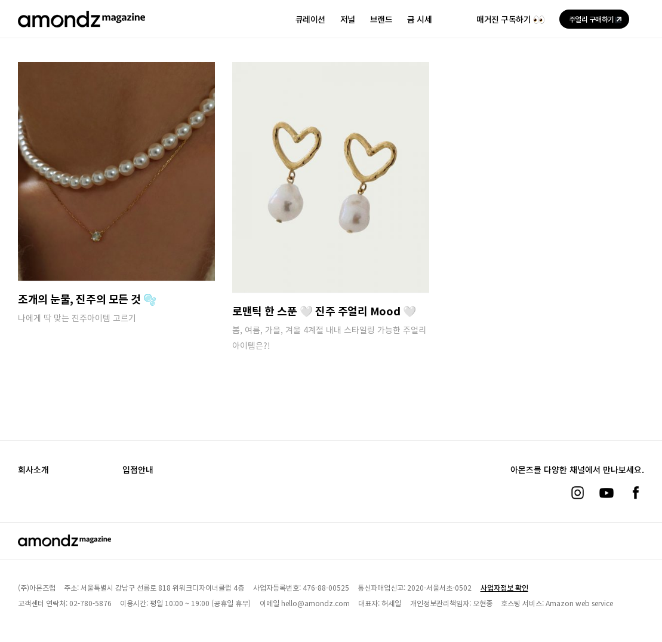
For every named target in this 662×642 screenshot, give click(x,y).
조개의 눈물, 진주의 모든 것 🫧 (87, 298)
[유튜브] (606, 492)
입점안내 (137, 469)
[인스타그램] (577, 492)
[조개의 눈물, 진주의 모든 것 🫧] (116, 171)
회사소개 (33, 469)
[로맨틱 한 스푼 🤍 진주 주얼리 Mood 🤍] (330, 177)
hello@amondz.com (315, 603)
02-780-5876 (90, 603)
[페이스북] (635, 492)
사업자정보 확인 (504, 587)
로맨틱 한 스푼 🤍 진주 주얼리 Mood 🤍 (323, 310)
